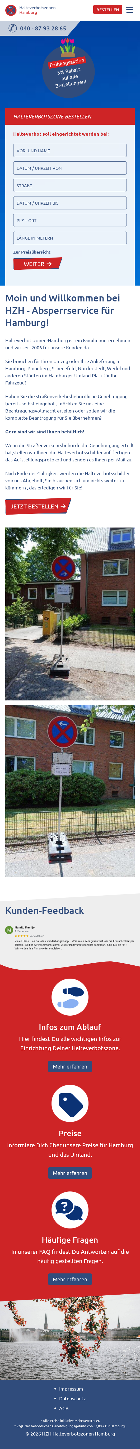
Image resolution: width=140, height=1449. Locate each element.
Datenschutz (72, 1398)
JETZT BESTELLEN (38, 506)
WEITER (38, 263)
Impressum (71, 1388)
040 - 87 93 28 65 (37, 28)
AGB (64, 1408)
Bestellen (107, 9)
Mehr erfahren (70, 1066)
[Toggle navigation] (129, 10)
